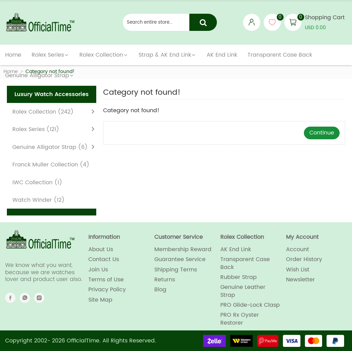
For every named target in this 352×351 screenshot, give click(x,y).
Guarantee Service (180, 259)
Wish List (297, 269)
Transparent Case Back (245, 263)
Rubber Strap (238, 277)
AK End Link (235, 249)
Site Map (100, 300)
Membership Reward (182, 249)
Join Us (98, 269)
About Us (100, 249)
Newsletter (300, 279)
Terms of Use (106, 279)
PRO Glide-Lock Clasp (250, 305)
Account (297, 249)
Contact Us (103, 259)
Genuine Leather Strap (242, 291)
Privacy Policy (107, 289)
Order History (304, 259)
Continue (321, 132)
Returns (164, 279)
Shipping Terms (175, 269)
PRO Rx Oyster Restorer (239, 319)
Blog (160, 289)
